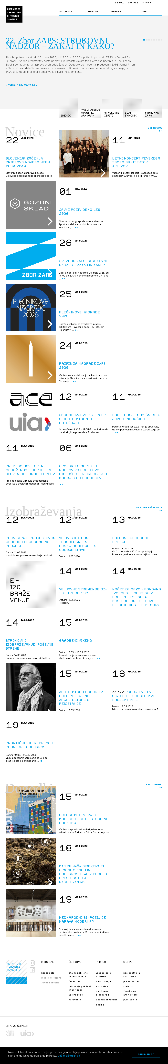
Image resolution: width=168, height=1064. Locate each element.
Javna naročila (50, 982)
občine (100, 1004)
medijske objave (51, 977)
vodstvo (128, 986)
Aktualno (65, 11)
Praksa (116, 11)
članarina (74, 981)
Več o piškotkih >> (69, 1055)
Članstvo (91, 11)
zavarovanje (103, 981)
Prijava (119, 3)
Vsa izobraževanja (149, 507)
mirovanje (75, 999)
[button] (144, 54)
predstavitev (131, 981)
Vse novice (155, 127)
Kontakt (133, 3)
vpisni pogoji (76, 994)
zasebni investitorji (108, 999)
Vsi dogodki (154, 784)
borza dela (47, 972)
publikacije (130, 999)
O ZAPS (142, 11)
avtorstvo (102, 986)
